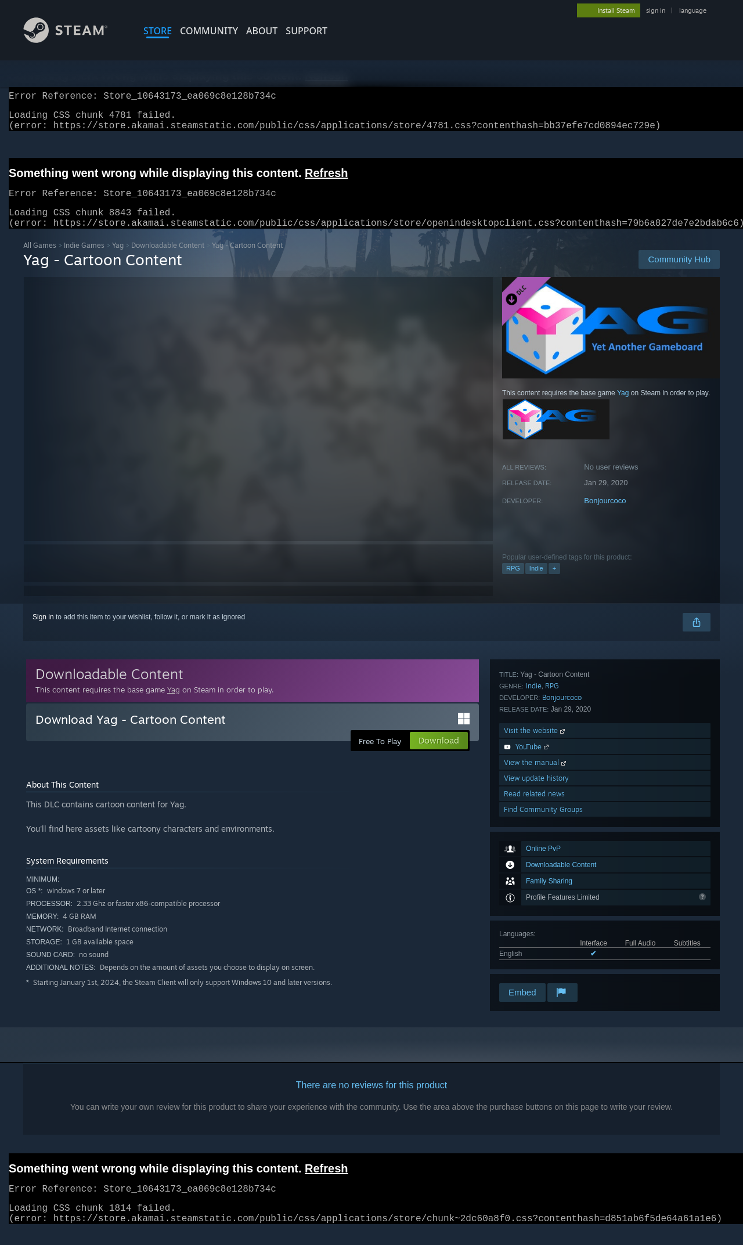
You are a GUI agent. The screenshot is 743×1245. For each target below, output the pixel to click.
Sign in (43, 631)
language (692, 10)
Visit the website (535, 886)
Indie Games (84, 259)
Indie (536, 582)
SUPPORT (306, 30)
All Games (39, 259)
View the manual (536, 918)
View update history (536, 934)
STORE (157, 30)
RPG (513, 582)
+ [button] (554, 582)
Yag (118, 259)
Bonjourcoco (605, 514)
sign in (655, 10)
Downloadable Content (167, 259)
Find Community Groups (543, 965)
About (261, 30)
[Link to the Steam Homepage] (74, 40)
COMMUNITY (209, 30)
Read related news (534, 950)
